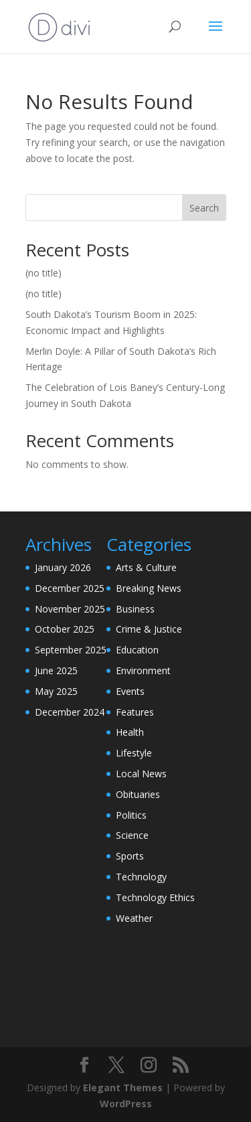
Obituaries (138, 794)
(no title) (43, 272)
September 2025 (70, 649)
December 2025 (69, 588)
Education (137, 649)
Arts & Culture (146, 567)
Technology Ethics (155, 897)
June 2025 (56, 670)
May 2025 (56, 691)
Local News (141, 773)
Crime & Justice (149, 629)
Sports (130, 856)
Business (135, 609)
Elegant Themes (123, 1087)
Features (135, 712)
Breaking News (148, 588)
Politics (131, 815)
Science (132, 835)
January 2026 (63, 567)
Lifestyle (134, 752)
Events (130, 691)
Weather (134, 918)
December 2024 (69, 712)
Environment (143, 670)
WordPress (126, 1103)
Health (130, 732)
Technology (141, 876)
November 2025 (70, 609)
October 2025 (64, 629)
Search (204, 208)
